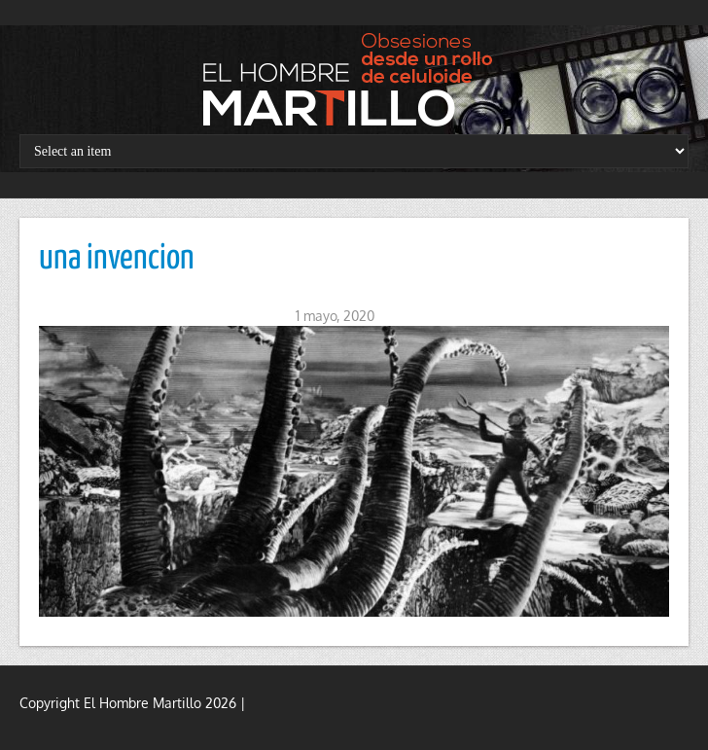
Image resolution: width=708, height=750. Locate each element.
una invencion (117, 258)
